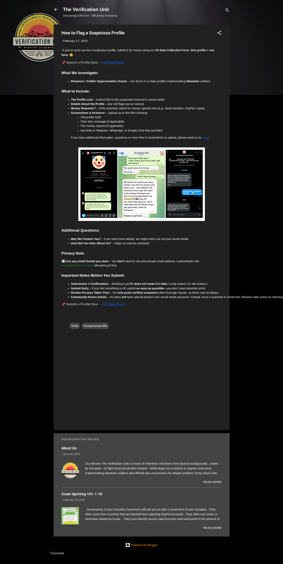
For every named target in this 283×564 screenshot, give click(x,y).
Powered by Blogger (141, 545)
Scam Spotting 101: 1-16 (82, 494)
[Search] (227, 11)
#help (75, 325)
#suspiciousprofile (95, 325)
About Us (69, 448)
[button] (219, 33)
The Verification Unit (86, 9)
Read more (212, 482)
